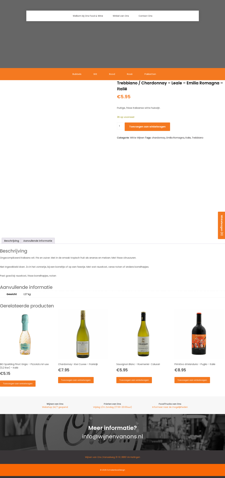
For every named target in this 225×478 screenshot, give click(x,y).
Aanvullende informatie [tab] (37, 240)
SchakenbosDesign (116, 470)
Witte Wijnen (137, 137)
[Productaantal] (120, 125)
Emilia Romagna (175, 137)
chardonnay (158, 137)
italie (188, 137)
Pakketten (151, 74)
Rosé (130, 74)
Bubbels (76, 74)
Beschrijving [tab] (11, 240)
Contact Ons (145, 15)
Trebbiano (197, 137)
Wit (95, 74)
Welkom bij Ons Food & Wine (88, 15)
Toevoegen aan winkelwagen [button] (18, 383)
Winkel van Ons (121, 15)
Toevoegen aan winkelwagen (147, 126)
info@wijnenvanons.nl (112, 436)
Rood (112, 74)
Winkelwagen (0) (221, 224)
